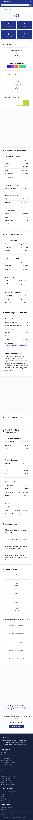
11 (24, 188)
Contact (3, 756)
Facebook (15, 709)
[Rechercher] (15, 5)
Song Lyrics (4, 809)
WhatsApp (23, 709)
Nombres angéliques (7, 766)
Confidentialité (5, 758)
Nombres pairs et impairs (8, 776)
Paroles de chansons (6, 807)
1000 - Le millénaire (7, 801)
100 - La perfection (7, 797)
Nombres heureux (6, 780)
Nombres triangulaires (8, 778)
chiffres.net (5, 2)
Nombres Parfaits (6, 764)
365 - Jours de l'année (7, 799)
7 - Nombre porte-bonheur (9, 791)
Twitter (9, 709)
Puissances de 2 (6, 770)
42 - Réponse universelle (8, 795)
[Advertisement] (16, 128)
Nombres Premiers (7, 760)
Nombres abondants (6, 782)
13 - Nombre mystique (8, 793)
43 (27, 188)
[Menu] (31, 2)
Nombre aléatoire (16, 726)
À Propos (4, 754)
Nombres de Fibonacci (8, 762)
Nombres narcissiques (8, 784)
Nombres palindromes (8, 768)
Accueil (5, 9)
